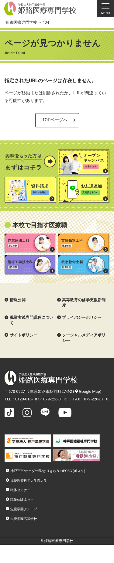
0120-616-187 (27, 399)
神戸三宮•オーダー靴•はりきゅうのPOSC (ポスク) (47, 471)
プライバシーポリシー (82, 317)
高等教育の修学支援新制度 (83, 303)
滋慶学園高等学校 (23, 519)
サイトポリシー (23, 335)
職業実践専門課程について (31, 320)
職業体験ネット (22, 499)
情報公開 (18, 300)
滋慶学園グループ (23, 509)
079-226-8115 (55, 399)
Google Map (87, 391)
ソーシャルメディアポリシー (83, 338)
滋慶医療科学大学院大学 (28, 480)
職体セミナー (20, 490)
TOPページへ (54, 120)
